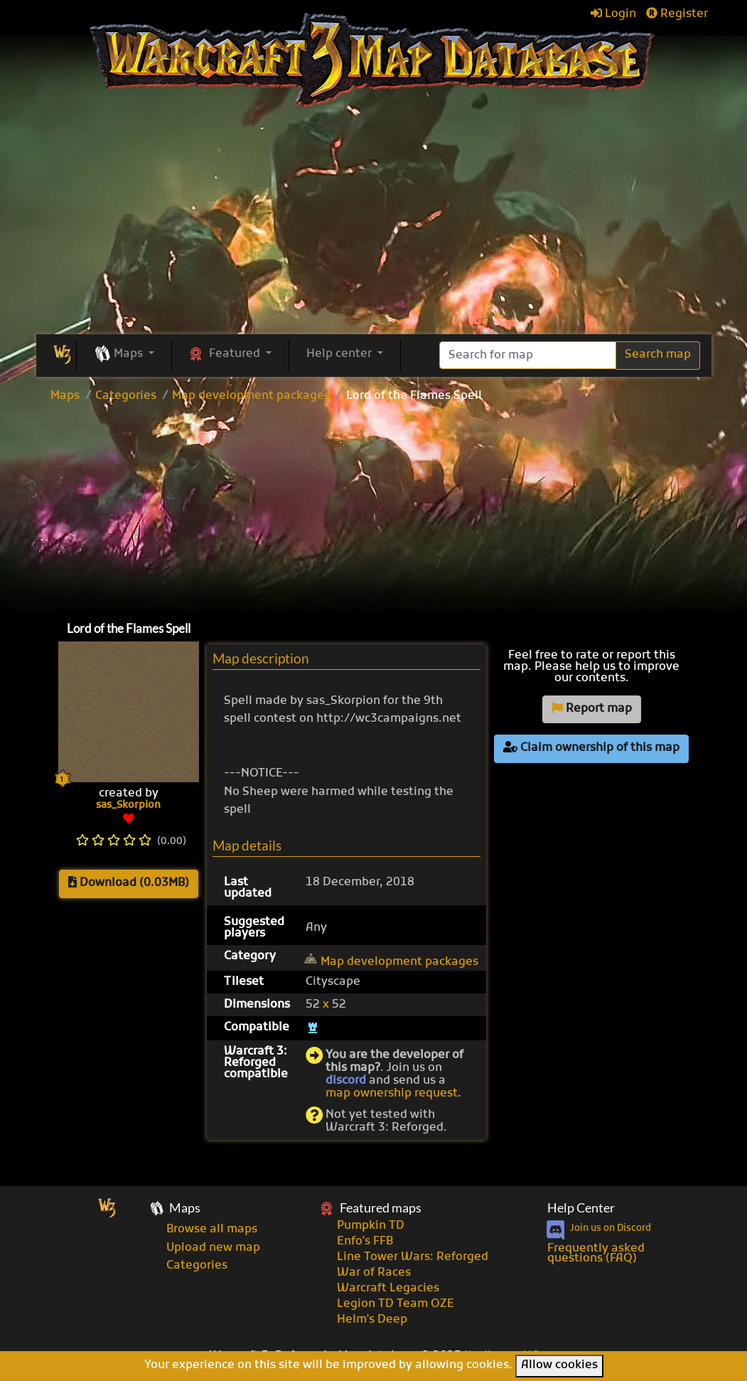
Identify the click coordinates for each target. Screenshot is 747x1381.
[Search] (527, 355)
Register (677, 14)
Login (613, 14)
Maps (65, 396)
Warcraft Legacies (388, 1288)
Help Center (581, 1207)
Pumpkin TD (370, 1226)
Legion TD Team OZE (395, 1304)
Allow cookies (559, 1365)
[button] (124, 355)
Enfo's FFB (365, 1242)
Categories (125, 396)
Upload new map (213, 1248)
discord (346, 1081)
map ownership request (392, 1094)
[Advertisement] (374, 508)
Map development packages (251, 396)
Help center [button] (340, 354)
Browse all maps (211, 1229)
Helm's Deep (372, 1320)
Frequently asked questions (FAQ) (596, 1254)
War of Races (374, 1273)
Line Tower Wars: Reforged (412, 1257)
